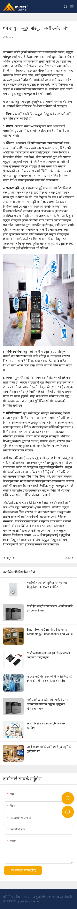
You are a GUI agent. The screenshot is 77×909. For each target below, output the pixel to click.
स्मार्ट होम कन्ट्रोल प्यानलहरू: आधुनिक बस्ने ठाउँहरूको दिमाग (49, 608)
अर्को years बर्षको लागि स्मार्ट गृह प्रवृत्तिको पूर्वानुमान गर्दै (49, 749)
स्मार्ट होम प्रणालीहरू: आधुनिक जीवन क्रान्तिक (46, 725)
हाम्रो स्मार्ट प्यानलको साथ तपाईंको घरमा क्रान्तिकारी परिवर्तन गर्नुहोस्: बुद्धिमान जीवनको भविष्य (47, 704)
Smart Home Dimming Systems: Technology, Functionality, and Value (50, 632)
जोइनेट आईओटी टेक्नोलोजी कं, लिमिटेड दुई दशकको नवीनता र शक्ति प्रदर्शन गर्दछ (49, 678)
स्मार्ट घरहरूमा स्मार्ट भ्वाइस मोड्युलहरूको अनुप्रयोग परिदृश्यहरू (48, 655)
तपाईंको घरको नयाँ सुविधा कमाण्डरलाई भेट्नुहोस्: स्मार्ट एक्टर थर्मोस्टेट (47, 585)
